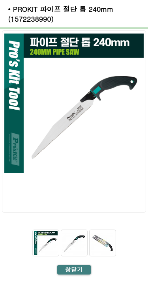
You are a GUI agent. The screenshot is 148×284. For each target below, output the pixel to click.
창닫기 (74, 269)
